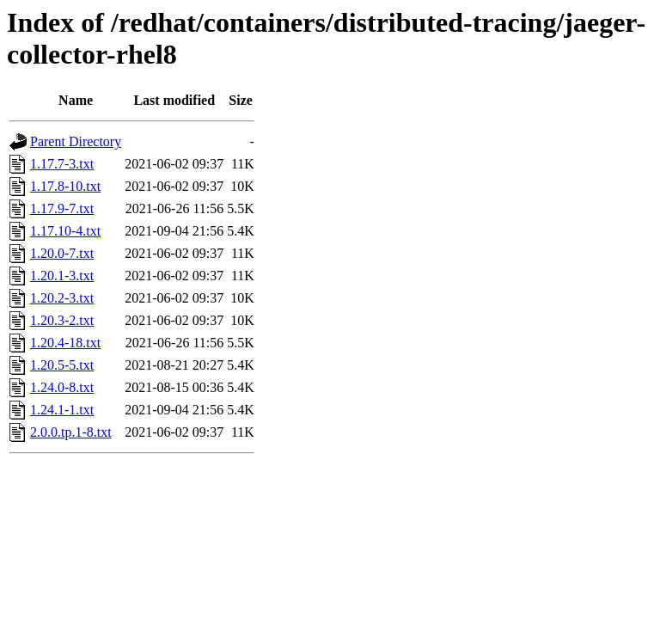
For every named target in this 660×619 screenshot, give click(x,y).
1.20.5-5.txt (62, 365)
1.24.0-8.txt (62, 387)
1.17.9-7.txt (62, 208)
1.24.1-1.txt (62, 409)
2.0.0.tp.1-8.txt (71, 432)
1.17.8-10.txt (65, 186)
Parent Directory (75, 141)
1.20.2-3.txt (62, 298)
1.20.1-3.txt (62, 275)
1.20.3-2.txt (62, 320)
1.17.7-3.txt (62, 163)
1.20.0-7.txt (62, 253)
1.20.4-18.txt (65, 342)
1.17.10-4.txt (65, 231)
